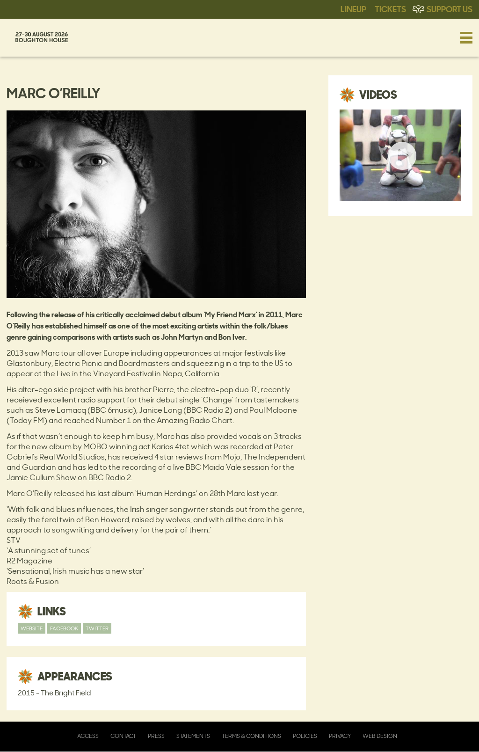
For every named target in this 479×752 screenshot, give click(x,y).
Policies (305, 736)
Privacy (340, 736)
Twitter (97, 628)
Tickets (390, 8)
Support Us (449, 8)
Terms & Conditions (251, 736)
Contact (123, 736)
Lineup (353, 8)
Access (88, 736)
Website (32, 628)
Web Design (380, 736)
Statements (193, 736)
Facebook (64, 628)
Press (156, 736)
